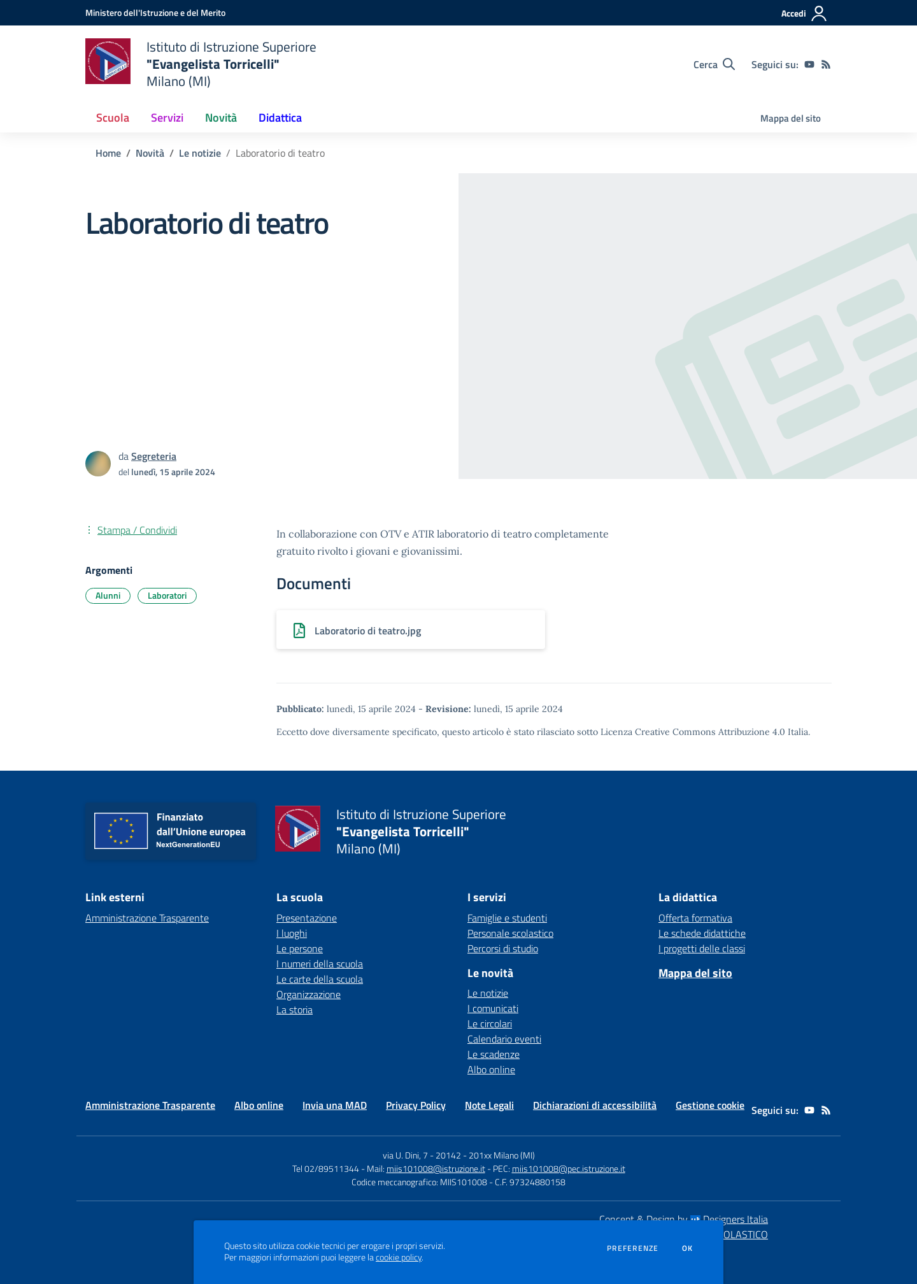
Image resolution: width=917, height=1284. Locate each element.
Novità (150, 152)
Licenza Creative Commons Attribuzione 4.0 (693, 732)
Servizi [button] (167, 117)
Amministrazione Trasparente (150, 1105)
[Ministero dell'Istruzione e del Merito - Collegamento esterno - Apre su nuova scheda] (155, 12)
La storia (294, 1009)
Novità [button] (221, 117)
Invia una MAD (334, 1105)
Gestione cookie (710, 1105)
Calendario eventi (504, 1038)
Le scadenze (493, 1054)
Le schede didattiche (702, 933)
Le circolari (489, 1023)
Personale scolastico (510, 933)
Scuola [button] (112, 117)
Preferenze (632, 1248)
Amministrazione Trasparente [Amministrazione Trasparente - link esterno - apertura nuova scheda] (147, 917)
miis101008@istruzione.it (436, 1168)
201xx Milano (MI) (502, 1155)
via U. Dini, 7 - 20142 (422, 1155)
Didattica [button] (280, 117)
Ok (687, 1248)
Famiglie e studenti (507, 917)
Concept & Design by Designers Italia (683, 1219)
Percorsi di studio (502, 948)
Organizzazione (308, 994)
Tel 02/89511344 (325, 1168)
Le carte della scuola (319, 979)
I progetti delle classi (701, 948)
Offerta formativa (695, 917)
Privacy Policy (416, 1105)
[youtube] (809, 64)
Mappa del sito (790, 118)
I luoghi (291, 933)
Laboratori (167, 595)
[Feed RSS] (826, 64)
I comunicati (492, 1008)
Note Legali (489, 1105)
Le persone (299, 948)
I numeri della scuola (319, 963)
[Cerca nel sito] (714, 64)
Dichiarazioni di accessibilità (595, 1105)
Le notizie (200, 152)
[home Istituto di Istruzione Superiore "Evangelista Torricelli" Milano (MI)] (200, 64)
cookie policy (399, 1257)
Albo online (491, 1069)
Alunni (108, 595)
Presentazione (306, 917)
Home (108, 152)
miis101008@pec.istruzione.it (568, 1168)
